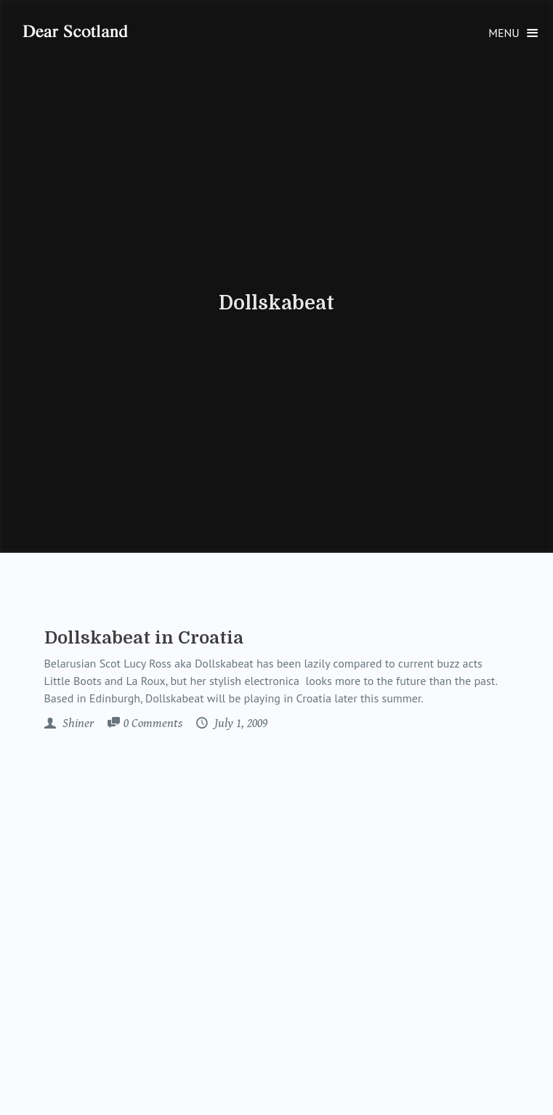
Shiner (77, 723)
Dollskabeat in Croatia (143, 638)
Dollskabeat (276, 303)
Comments (153, 724)
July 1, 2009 (239, 723)
